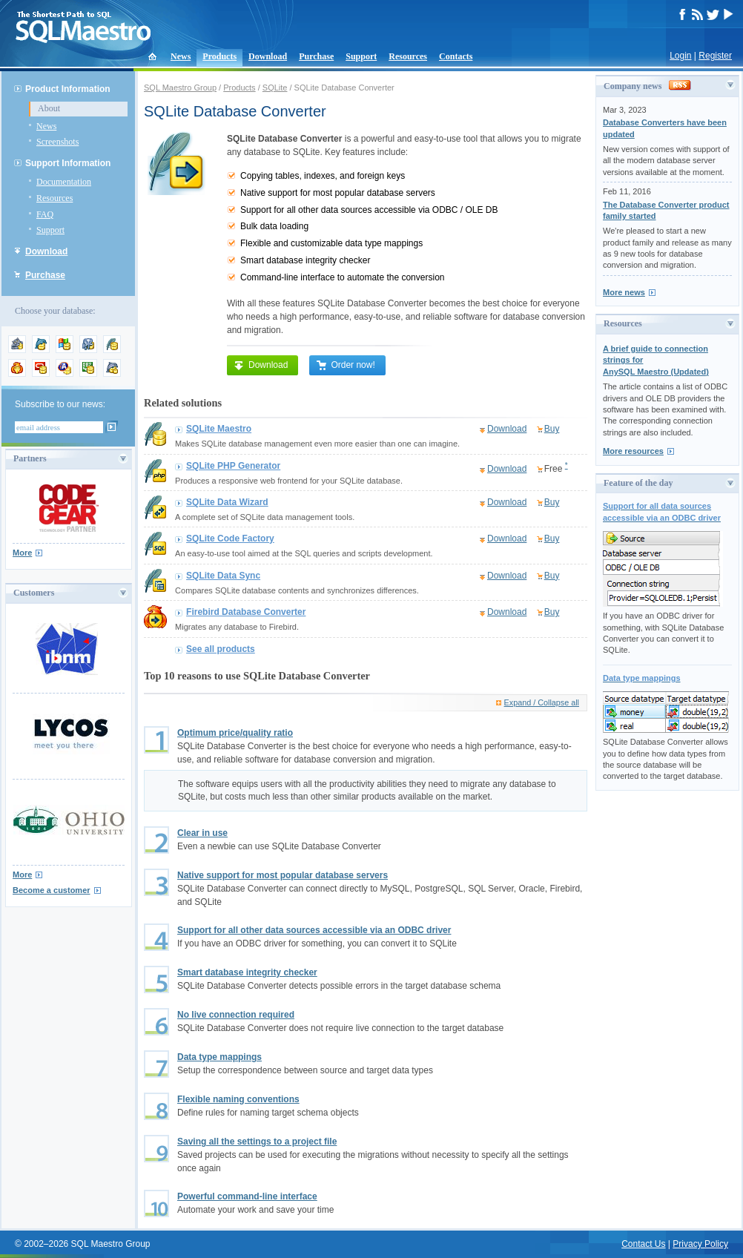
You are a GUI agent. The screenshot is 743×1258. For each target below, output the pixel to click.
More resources (633, 451)
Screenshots (57, 141)
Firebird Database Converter (246, 612)
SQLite (275, 87)
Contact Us (643, 1244)
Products (219, 56)
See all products (220, 649)
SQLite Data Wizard (227, 502)
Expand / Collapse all (541, 702)
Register (715, 55)
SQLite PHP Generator (233, 466)
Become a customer (51, 890)
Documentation (63, 182)
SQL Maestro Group (180, 87)
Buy (552, 429)
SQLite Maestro (218, 429)
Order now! (345, 365)
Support (361, 56)
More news (624, 292)
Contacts (455, 56)
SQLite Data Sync (223, 575)
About (49, 108)
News (181, 56)
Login (680, 55)
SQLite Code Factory (230, 538)
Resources (408, 56)
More (22, 552)
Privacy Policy (700, 1244)
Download (267, 56)
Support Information (67, 163)
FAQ (44, 214)
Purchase (316, 56)
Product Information (67, 89)
